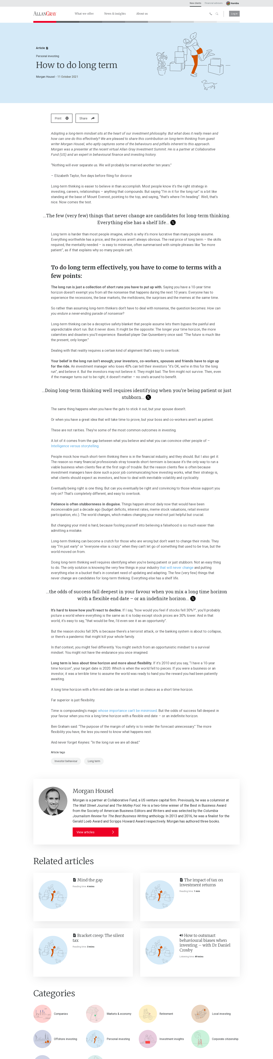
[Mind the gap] (53, 894)
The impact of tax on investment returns (201, 882)
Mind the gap (88, 880)
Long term (94, 761)
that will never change (176, 567)
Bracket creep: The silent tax (98, 938)
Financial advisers (214, 3)
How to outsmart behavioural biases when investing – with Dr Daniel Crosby (205, 943)
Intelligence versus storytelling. (75, 446)
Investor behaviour (65, 761)
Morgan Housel (45, 76)
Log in (234, 13)
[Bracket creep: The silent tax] (53, 950)
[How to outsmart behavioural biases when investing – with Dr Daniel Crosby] (159, 950)
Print (62, 118)
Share (89, 118)
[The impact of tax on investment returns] (159, 894)
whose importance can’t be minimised (127, 711)
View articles (96, 832)
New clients (195, 3)
